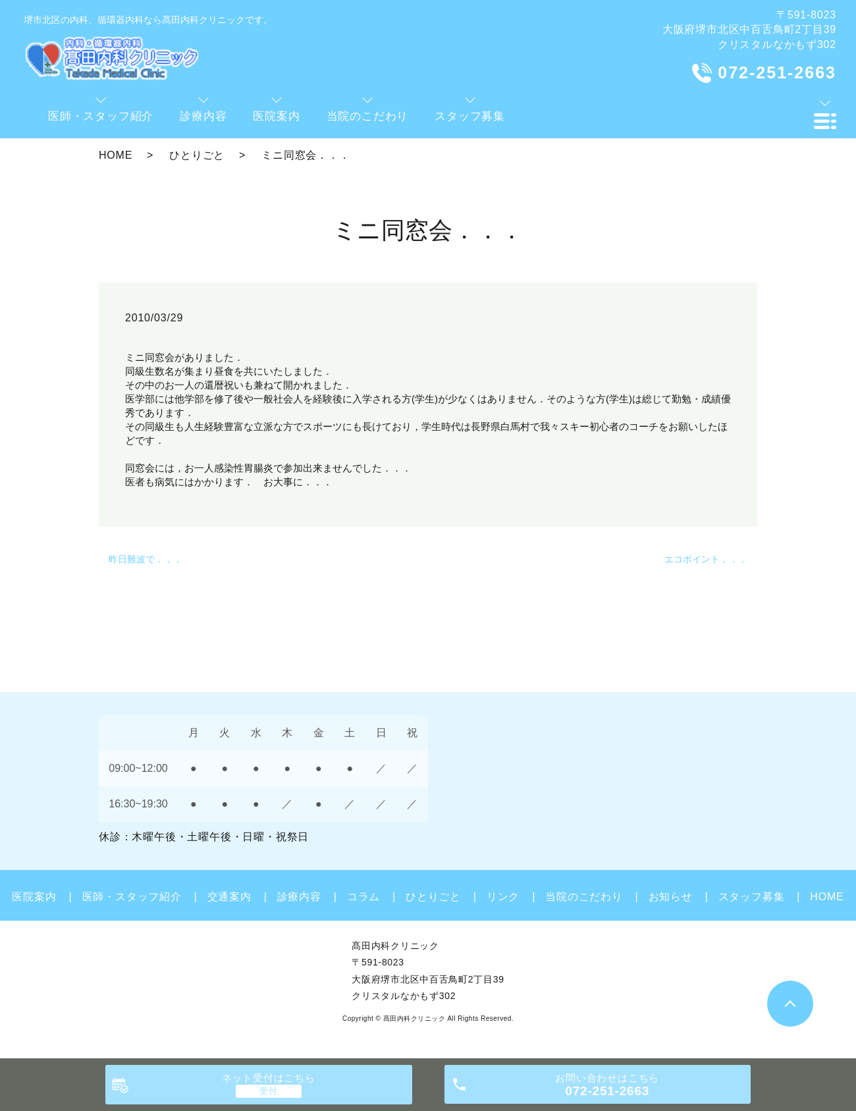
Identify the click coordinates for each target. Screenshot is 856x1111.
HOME (115, 155)
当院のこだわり (584, 896)
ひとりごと (197, 155)
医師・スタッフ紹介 (132, 896)
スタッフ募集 (751, 896)
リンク (503, 896)
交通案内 (229, 896)
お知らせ (671, 896)
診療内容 (299, 896)
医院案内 (34, 896)
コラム (363, 896)
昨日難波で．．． (145, 559)
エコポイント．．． (705, 559)
